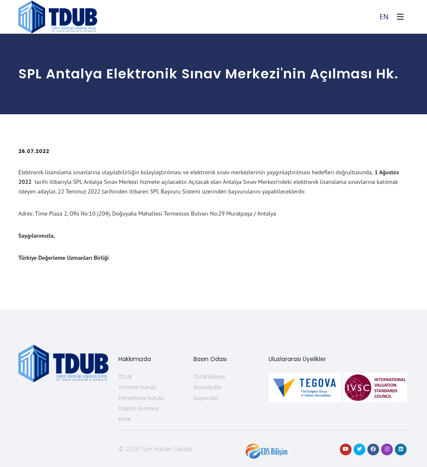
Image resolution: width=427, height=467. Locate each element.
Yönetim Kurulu (137, 387)
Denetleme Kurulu (141, 398)
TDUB (125, 376)
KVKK (124, 419)
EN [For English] (384, 16)
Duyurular (205, 398)
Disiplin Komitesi (138, 408)
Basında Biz (207, 387)
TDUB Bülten (209, 376)
